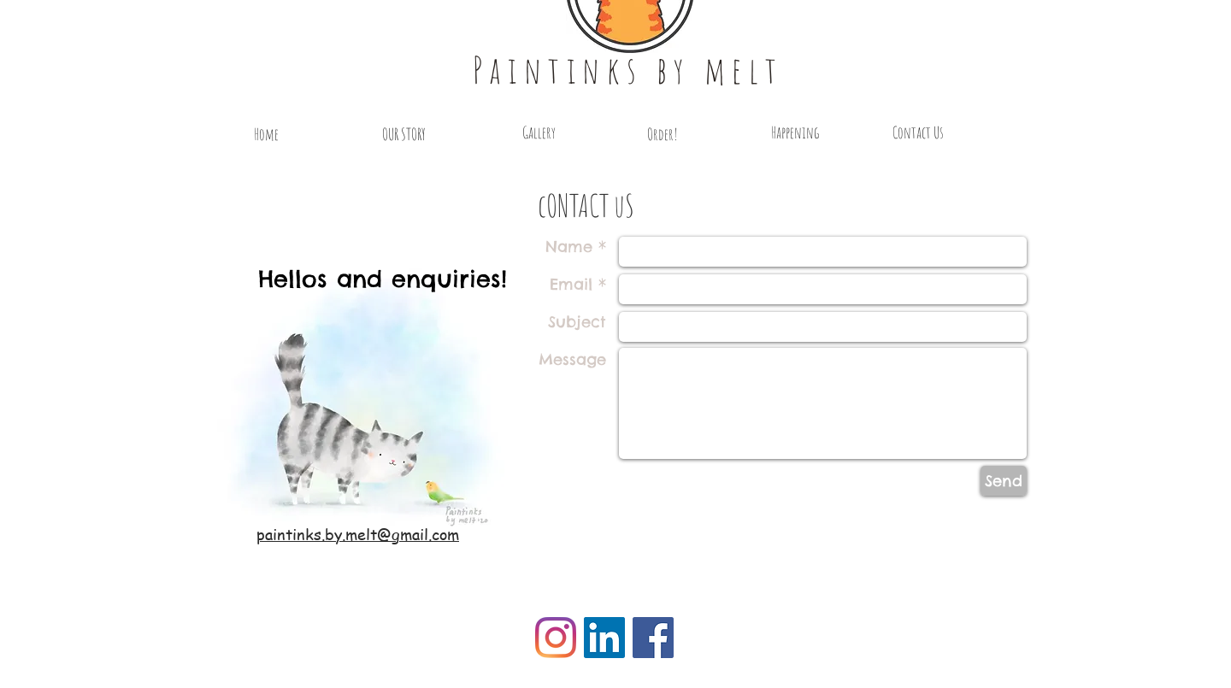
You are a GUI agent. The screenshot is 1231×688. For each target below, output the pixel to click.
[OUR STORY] (403, 134)
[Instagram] (555, 637)
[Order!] (662, 134)
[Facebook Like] (296, 634)
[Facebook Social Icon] (653, 637)
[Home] (266, 134)
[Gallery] (538, 133)
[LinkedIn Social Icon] (604, 637)
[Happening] (794, 133)
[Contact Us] (918, 133)
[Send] (1004, 481)
